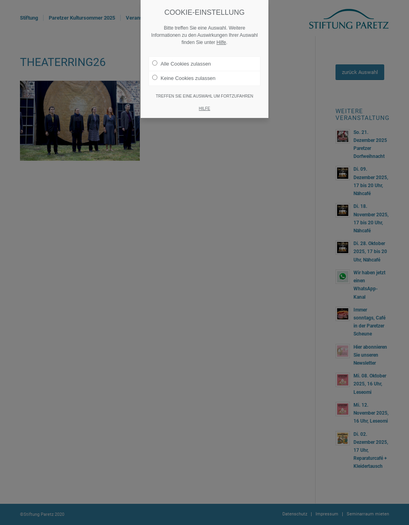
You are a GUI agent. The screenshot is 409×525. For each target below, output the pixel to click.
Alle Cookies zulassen (181, 63)
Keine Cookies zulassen (183, 78)
